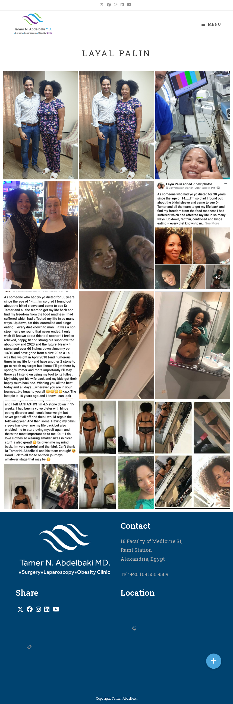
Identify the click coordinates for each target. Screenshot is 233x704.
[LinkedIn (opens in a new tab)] (122, 4)
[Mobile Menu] (211, 24)
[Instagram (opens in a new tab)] (115, 4)
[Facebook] (30, 609)
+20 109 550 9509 (148, 574)
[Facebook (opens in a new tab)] (108, 4)
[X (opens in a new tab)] (102, 4)
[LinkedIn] (46, 609)
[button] (213, 661)
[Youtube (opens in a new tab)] (129, 4)
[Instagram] (38, 609)
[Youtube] (56, 609)
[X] (20, 609)
